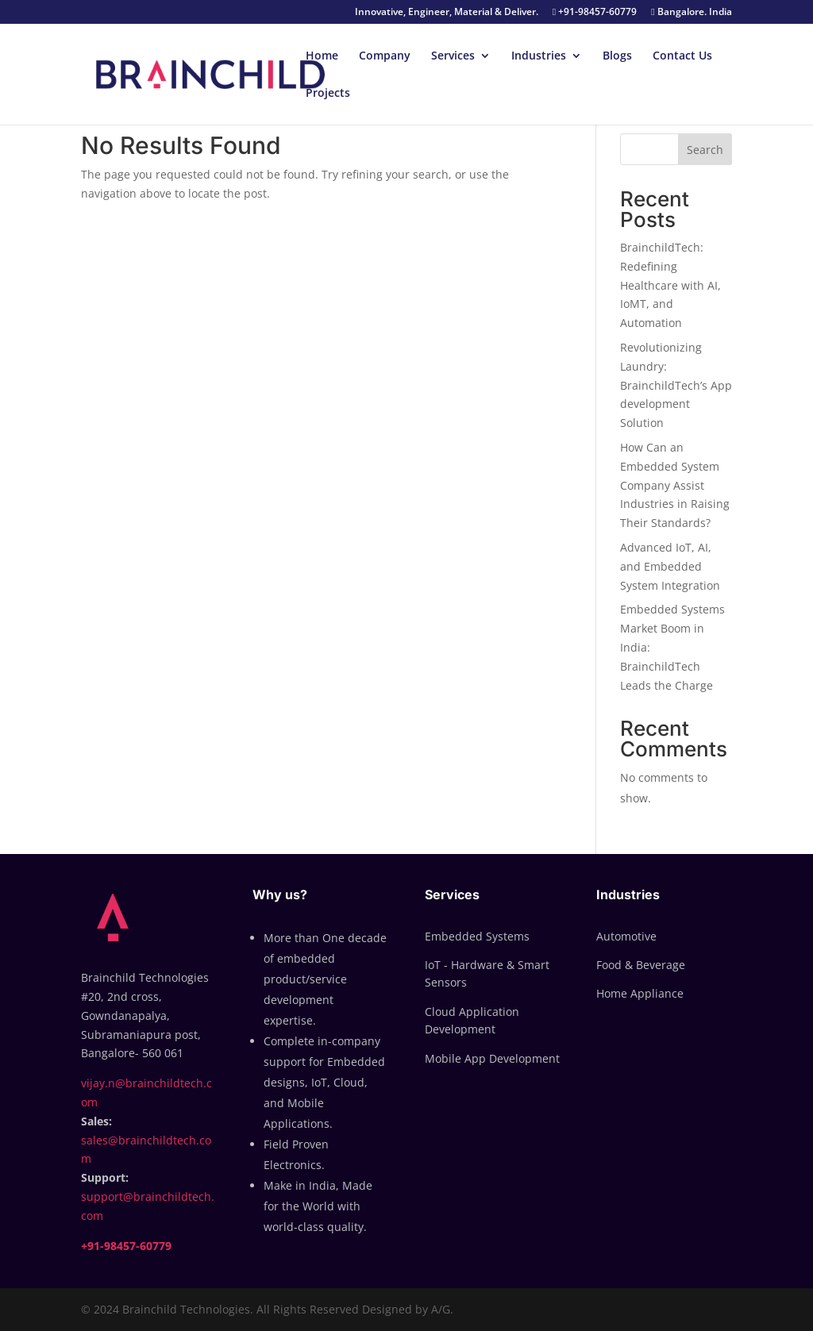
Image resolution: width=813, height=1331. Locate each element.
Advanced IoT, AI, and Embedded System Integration (670, 566)
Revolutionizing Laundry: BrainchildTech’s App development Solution (676, 385)
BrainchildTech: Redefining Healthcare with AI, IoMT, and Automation (670, 285)
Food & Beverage (640, 964)
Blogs (617, 56)
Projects (328, 93)
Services (453, 56)
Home (322, 56)
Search (705, 149)
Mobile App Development (492, 1058)
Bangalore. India (691, 12)
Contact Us (682, 56)
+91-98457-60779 (595, 12)
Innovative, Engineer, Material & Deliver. (446, 12)
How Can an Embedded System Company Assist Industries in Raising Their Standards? (675, 485)
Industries (538, 56)
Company (384, 56)
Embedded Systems (477, 936)
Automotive (626, 936)
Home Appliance (640, 993)
